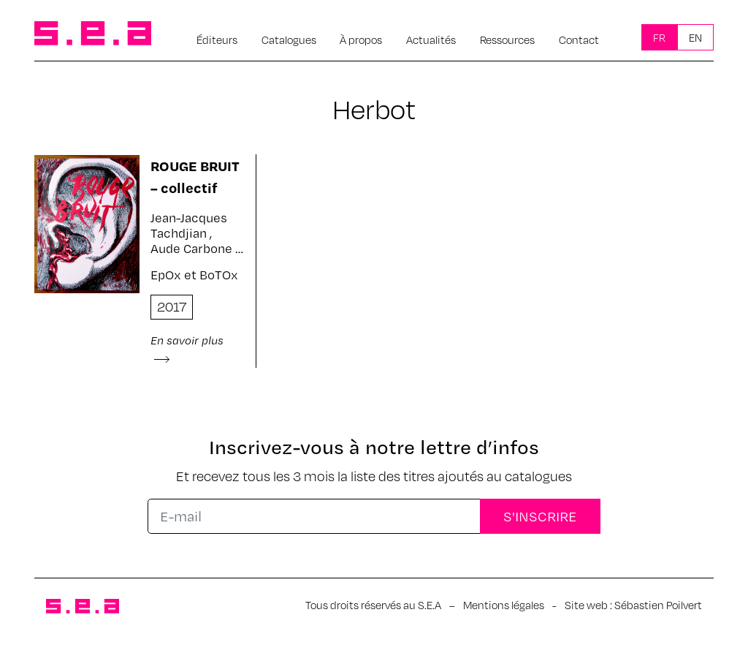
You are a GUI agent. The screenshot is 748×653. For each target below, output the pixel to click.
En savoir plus (187, 348)
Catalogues (289, 39)
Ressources (507, 39)
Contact (579, 39)
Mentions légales (503, 604)
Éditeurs (216, 39)
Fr (659, 37)
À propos (361, 39)
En (695, 37)
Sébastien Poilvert (658, 604)
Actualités (431, 39)
